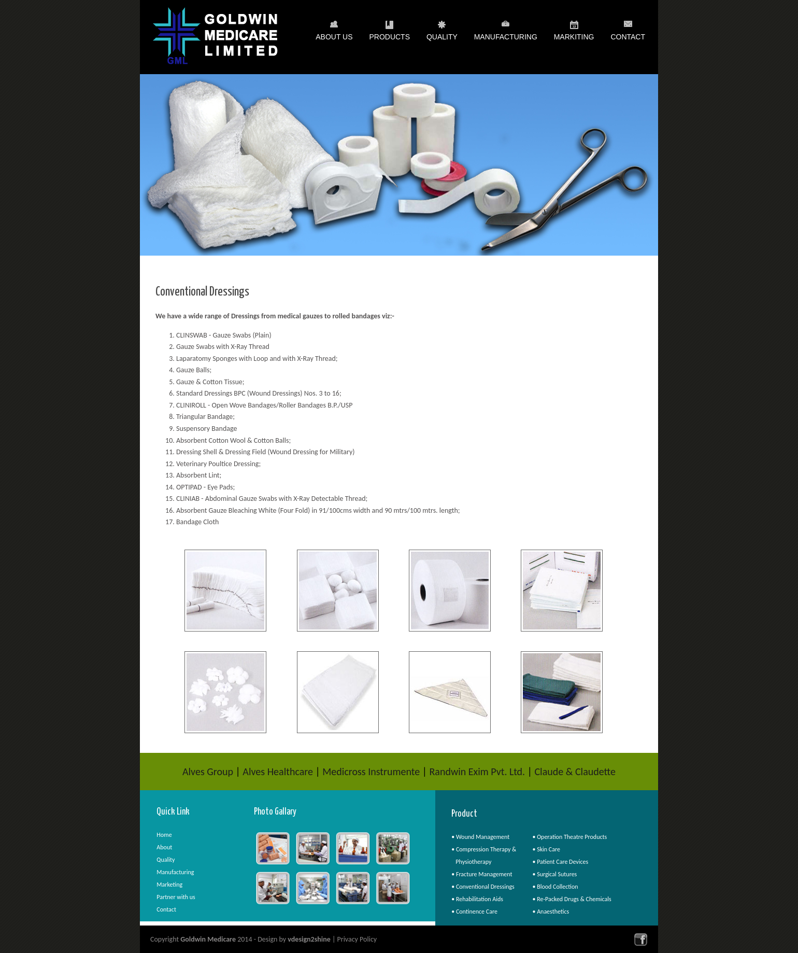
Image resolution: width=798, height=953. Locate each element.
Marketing (169, 884)
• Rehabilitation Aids (477, 899)
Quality (442, 39)
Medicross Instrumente (371, 771)
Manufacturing (505, 39)
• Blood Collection (555, 886)
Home (164, 834)
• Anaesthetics (550, 911)
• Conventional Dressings (483, 886)
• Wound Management (480, 836)
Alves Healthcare (278, 771)
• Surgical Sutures (554, 874)
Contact (627, 37)
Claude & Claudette (575, 771)
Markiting (574, 39)
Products (389, 39)
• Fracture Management (481, 874)
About (164, 847)
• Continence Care (474, 911)
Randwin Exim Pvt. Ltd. (477, 771)
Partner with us (175, 897)
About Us (334, 39)
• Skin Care (546, 849)
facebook (641, 939)
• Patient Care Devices (560, 861)
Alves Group (207, 771)
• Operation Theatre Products (569, 836)
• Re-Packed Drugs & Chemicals (571, 899)
